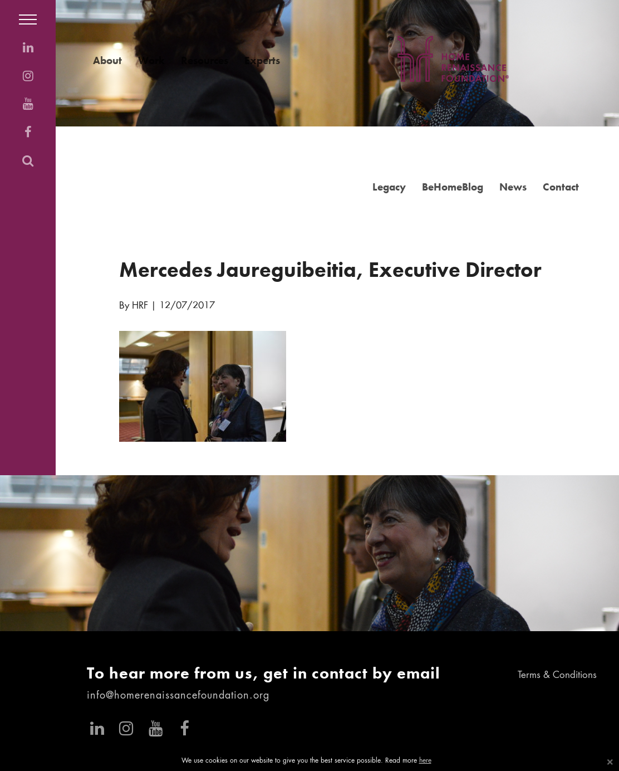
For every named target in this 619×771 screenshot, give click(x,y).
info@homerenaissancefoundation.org (178, 696)
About (107, 60)
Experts (262, 60)
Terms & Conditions (557, 675)
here (425, 761)
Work (151, 60)
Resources (204, 60)
